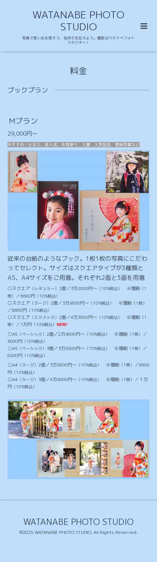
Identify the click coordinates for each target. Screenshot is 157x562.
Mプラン (23, 120)
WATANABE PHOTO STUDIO (78, 20)
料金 (78, 70)
